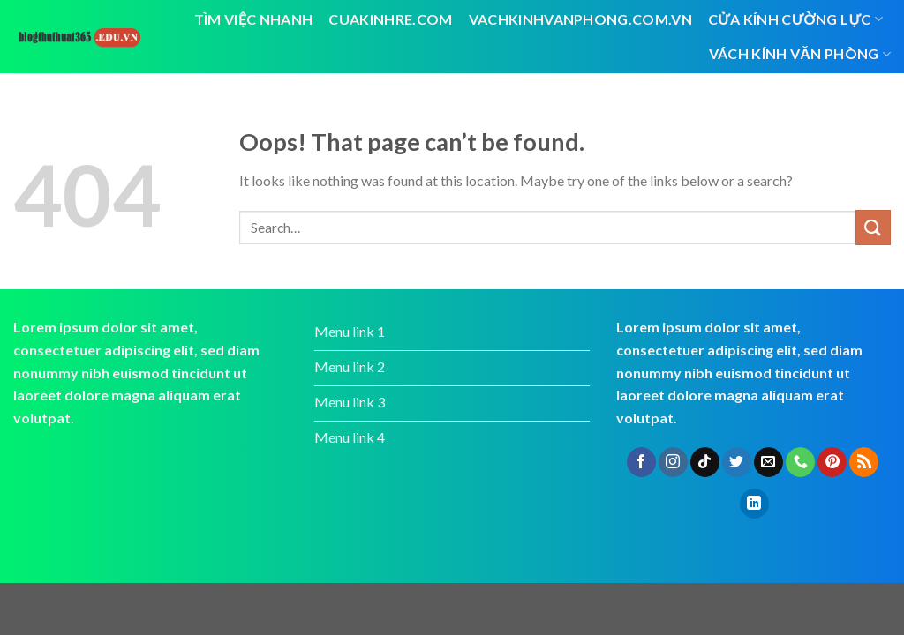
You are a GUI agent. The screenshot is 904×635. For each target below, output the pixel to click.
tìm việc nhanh (253, 19)
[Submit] (873, 227)
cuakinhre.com (390, 19)
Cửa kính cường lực (795, 19)
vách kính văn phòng (800, 54)
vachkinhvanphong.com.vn (580, 19)
